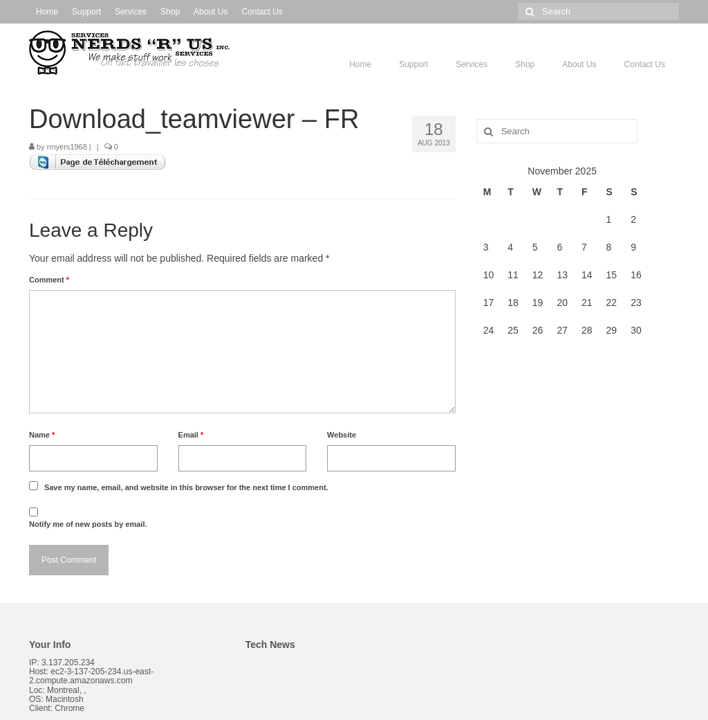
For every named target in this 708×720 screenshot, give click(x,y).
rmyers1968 (67, 147)
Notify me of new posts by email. (88, 524)
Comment (49, 280)
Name (42, 435)
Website (341, 435)
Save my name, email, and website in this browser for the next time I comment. (186, 487)
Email (191, 435)
